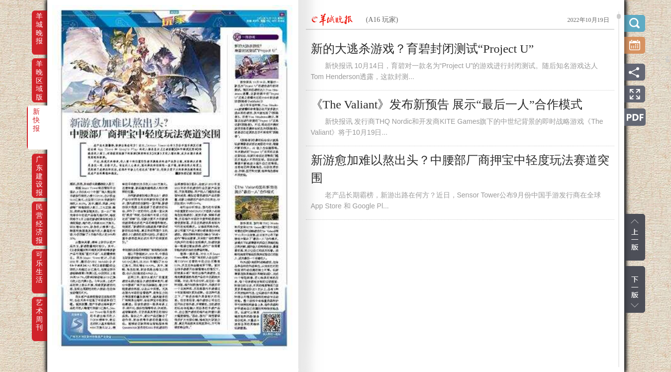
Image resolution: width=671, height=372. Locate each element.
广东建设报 (39, 166)
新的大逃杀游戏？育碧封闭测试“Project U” (422, 48)
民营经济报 (39, 214)
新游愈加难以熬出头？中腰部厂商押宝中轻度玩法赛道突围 (460, 169)
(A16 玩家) (382, 19)
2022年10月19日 (588, 19)
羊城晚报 (39, 23)
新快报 (36, 118)
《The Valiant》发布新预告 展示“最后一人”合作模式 (446, 104)
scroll (619, 16)
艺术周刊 (39, 309)
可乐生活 (39, 262)
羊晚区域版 (39, 71)
